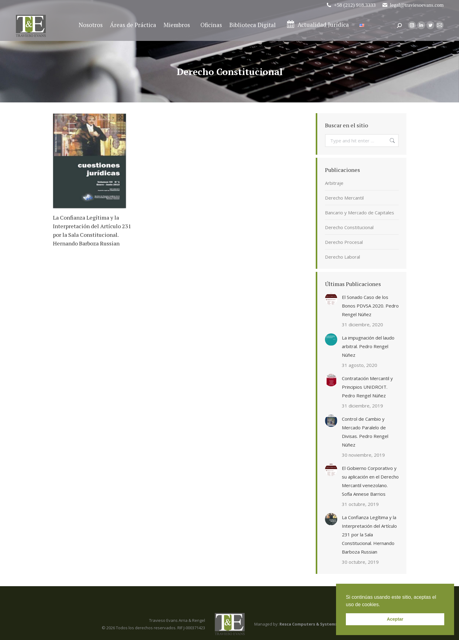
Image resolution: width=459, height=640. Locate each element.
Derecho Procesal (344, 242)
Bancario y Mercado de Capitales (359, 212)
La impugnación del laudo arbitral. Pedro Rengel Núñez (368, 346)
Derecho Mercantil (344, 198)
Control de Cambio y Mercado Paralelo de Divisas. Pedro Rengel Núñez (365, 432)
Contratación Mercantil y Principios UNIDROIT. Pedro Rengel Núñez (367, 387)
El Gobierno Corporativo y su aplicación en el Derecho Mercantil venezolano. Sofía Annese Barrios (370, 481)
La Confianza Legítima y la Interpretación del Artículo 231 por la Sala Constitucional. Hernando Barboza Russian (369, 534)
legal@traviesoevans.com (413, 5)
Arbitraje (334, 183)
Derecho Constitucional (349, 227)
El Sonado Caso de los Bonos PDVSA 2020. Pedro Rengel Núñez (370, 305)
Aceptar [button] (395, 619)
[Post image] (331, 299)
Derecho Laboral (342, 257)
